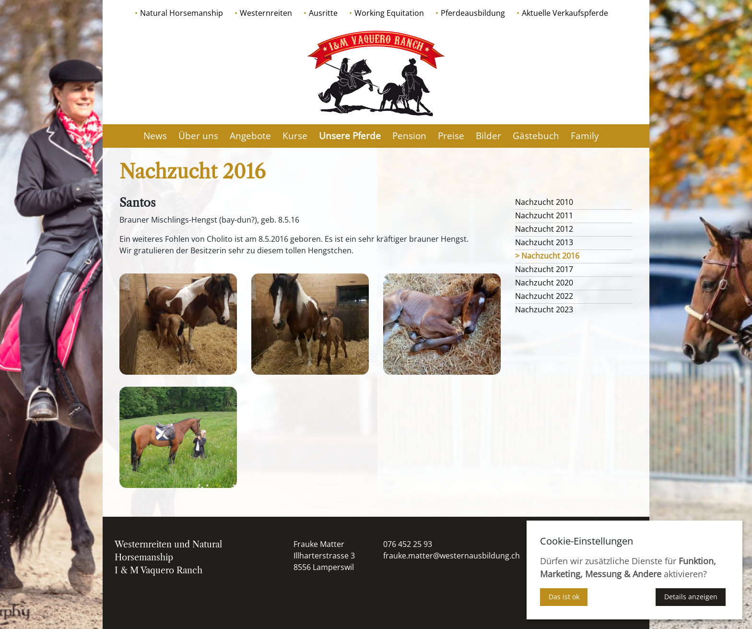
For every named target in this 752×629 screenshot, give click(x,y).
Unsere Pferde (350, 136)
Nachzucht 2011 (544, 215)
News (155, 136)
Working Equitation (389, 13)
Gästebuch (536, 136)
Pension (409, 136)
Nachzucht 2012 (544, 229)
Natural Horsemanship (181, 13)
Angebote (250, 136)
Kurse (294, 136)
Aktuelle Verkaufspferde (565, 13)
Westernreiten (266, 13)
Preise (451, 136)
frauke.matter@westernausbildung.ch (451, 555)
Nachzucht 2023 (544, 309)
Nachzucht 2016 (550, 255)
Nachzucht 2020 (544, 282)
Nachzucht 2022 (544, 296)
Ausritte (323, 13)
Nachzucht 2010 (544, 202)
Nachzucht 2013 (544, 242)
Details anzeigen (690, 596)
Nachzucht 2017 (544, 269)
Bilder (488, 136)
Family (585, 136)
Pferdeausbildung (473, 13)
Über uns (198, 136)
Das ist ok (564, 596)
